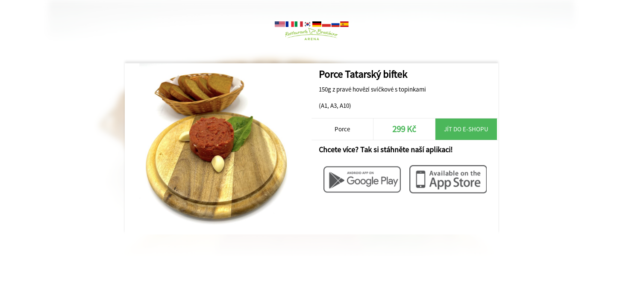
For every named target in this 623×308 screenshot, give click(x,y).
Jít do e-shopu (466, 129)
